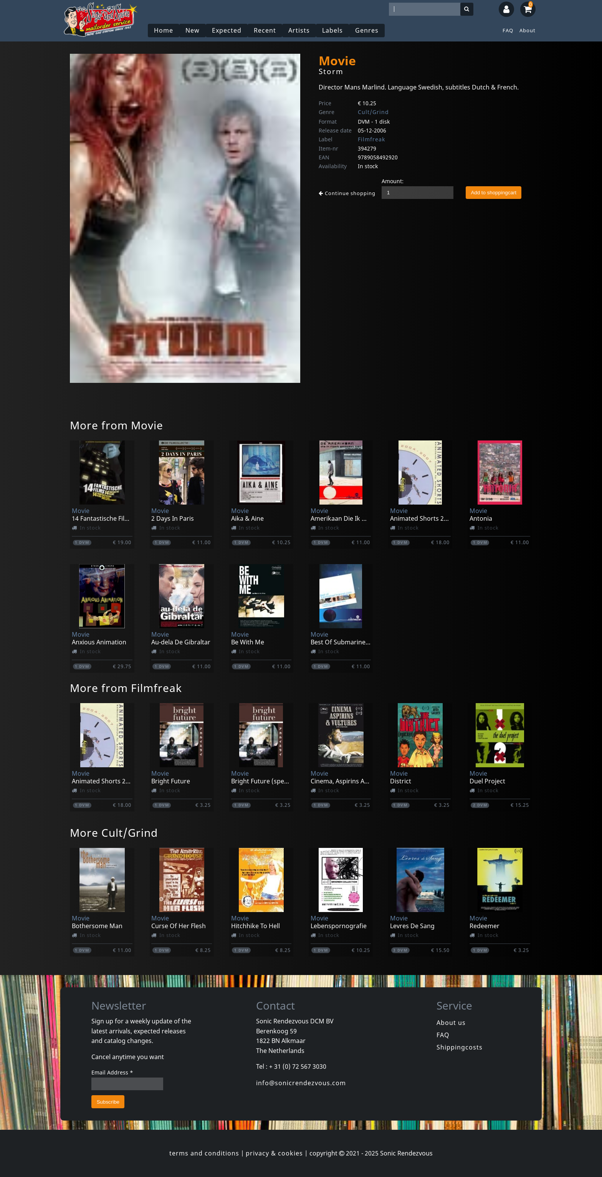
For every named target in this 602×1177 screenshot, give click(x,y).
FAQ (508, 30)
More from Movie (116, 425)
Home (163, 30)
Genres (367, 30)
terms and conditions (204, 1153)
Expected (226, 30)
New (192, 30)
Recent (265, 30)
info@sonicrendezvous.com (301, 1083)
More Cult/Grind (114, 832)
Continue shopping (347, 193)
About (527, 30)
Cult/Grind (373, 112)
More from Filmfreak (126, 687)
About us (451, 1022)
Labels (332, 30)
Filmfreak (371, 139)
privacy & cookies (274, 1153)
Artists (299, 30)
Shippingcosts (460, 1047)
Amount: (393, 181)
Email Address (112, 1072)
